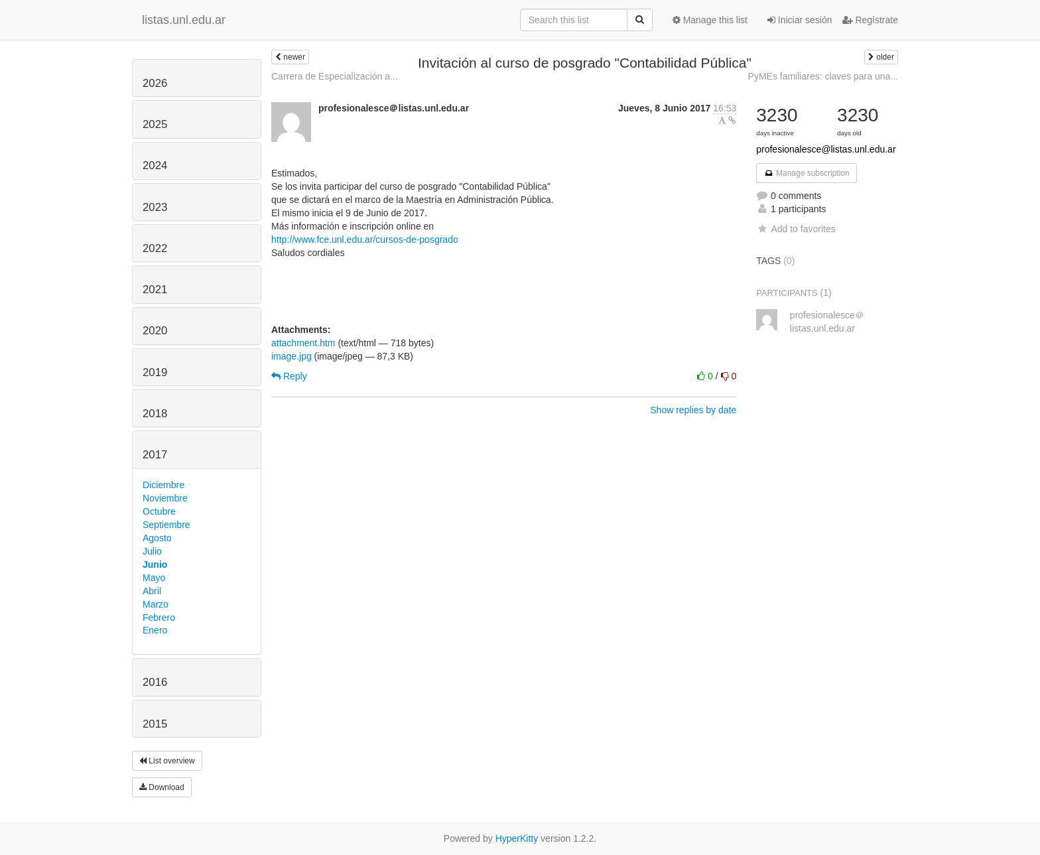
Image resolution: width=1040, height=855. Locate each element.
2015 (155, 724)
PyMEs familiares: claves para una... (823, 76)
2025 (155, 124)
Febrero (159, 617)
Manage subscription (806, 173)
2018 (155, 413)
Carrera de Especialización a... (334, 76)
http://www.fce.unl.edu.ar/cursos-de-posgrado (364, 239)
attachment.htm (303, 343)
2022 (155, 248)
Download (161, 787)
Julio (152, 551)
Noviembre (165, 498)
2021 (155, 289)
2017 (155, 454)
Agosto (157, 538)
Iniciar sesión (799, 20)
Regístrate (870, 20)
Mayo (154, 577)
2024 (155, 165)
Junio (155, 564)
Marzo (155, 604)
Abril (152, 591)
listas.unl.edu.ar (184, 20)
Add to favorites (795, 229)
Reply (289, 376)
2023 (155, 207)
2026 (155, 83)
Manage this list (710, 20)
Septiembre (166, 524)
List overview (167, 760)
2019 (155, 372)
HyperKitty (517, 838)
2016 (155, 682)
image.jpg (291, 356)
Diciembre (163, 485)
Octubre (159, 511)
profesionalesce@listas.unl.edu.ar (825, 149)
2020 (155, 330)
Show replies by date (693, 410)
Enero (155, 630)
